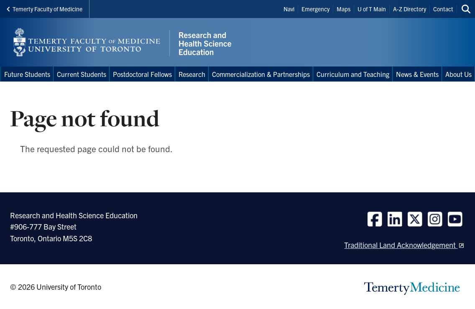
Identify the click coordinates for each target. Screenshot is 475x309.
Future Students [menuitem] (27, 74)
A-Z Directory (409, 9)
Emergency (315, 9)
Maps (343, 9)
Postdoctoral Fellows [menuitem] (142, 74)
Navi (288, 9)
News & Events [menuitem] (417, 74)
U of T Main (372, 9)
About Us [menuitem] (458, 74)
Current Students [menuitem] (81, 74)
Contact (443, 9)
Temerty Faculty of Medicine (44, 9)
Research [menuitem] (192, 74)
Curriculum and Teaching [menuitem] (353, 74)
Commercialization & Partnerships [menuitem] (261, 74)
